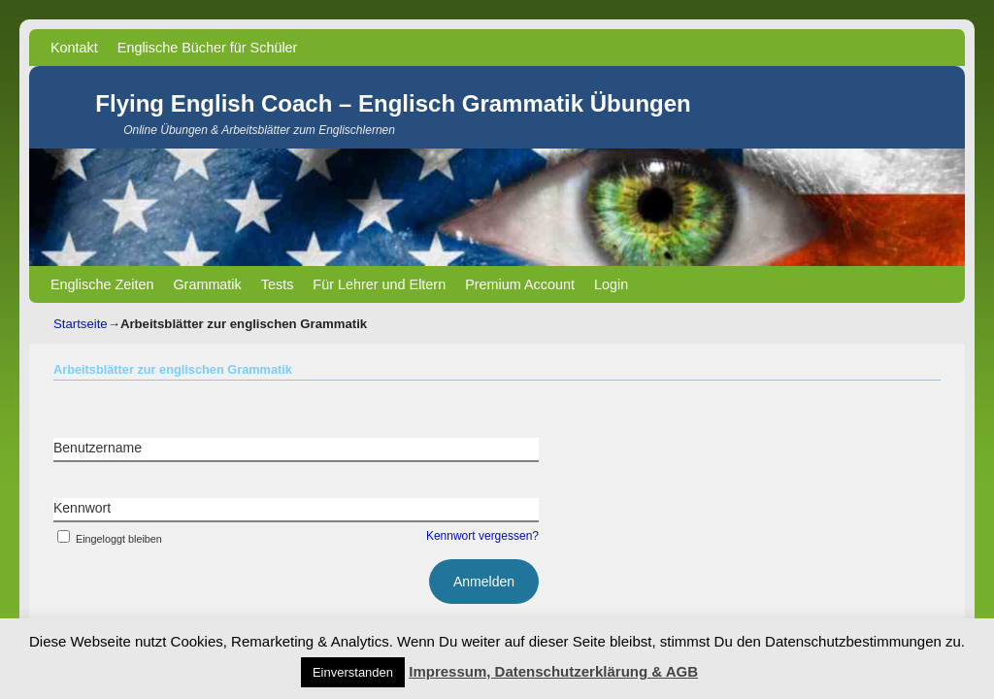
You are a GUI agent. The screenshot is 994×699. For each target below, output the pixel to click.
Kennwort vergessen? (482, 536)
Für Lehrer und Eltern (379, 284)
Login (611, 284)
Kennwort (82, 508)
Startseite (80, 323)
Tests (277, 284)
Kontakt (74, 47)
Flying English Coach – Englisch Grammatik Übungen (392, 103)
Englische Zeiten (101, 284)
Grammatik (207, 284)
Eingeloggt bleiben (107, 539)
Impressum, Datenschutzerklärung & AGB (553, 671)
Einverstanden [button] (353, 672)
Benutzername (97, 447)
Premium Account (520, 284)
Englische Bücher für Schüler (207, 47)
